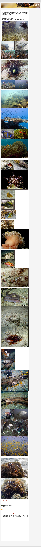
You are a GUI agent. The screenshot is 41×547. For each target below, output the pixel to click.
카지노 (22, 515)
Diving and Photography (6, 500)
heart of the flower (5, 504)
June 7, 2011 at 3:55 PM (11, 504)
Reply (4, 506)
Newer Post (3, 542)
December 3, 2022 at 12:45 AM (10, 513)
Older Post (26, 542)
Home (15, 542)
